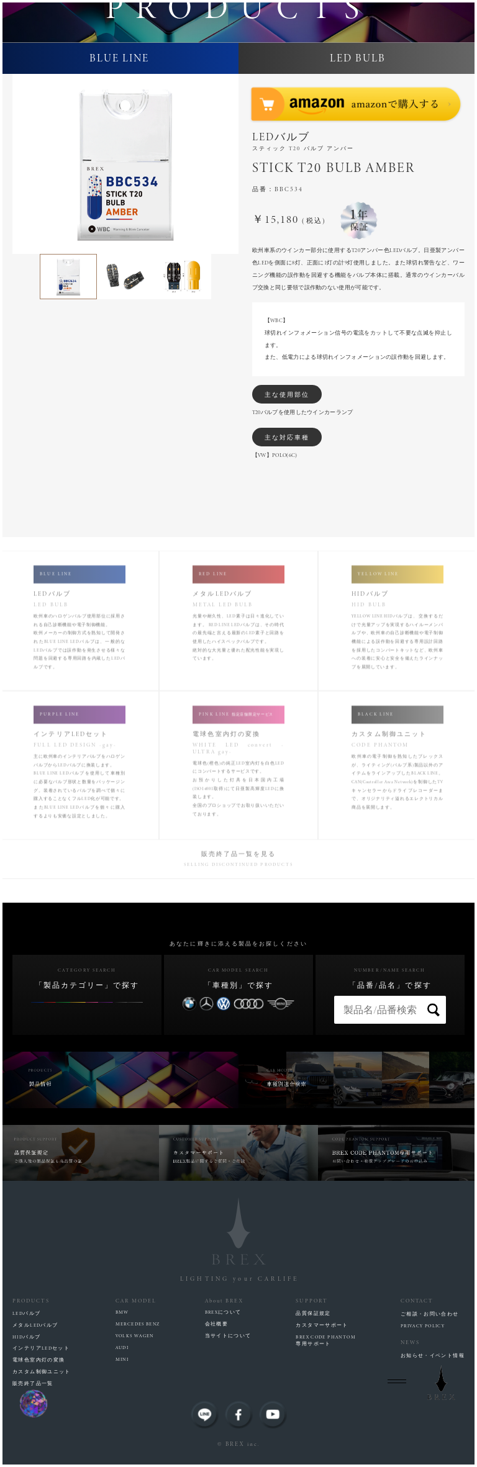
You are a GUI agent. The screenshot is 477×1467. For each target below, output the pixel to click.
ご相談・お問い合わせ (430, 1314)
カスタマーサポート (322, 1325)
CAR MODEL (136, 1300)
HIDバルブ (26, 1337)
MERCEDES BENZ (138, 1324)
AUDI (122, 1348)
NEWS (410, 1342)
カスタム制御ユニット (41, 1372)
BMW (122, 1312)
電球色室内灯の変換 (38, 1360)
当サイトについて (228, 1336)
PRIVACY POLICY (423, 1326)
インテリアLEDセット (41, 1348)
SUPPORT (311, 1300)
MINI (122, 1359)
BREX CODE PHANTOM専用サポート (326, 1340)
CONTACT (417, 1300)
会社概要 (217, 1324)
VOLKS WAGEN (135, 1336)
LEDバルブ (26, 1314)
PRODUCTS (31, 1300)
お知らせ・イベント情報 (433, 1356)
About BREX (224, 1300)
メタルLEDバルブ (35, 1325)
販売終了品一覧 (32, 1384)
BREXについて (223, 1312)
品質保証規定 (313, 1314)
